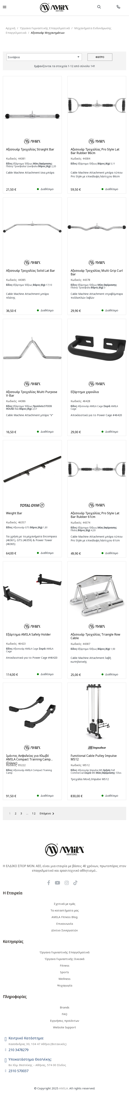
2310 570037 (18, 1071)
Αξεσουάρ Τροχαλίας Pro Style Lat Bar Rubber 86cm (95, 151)
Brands (64, 1007)
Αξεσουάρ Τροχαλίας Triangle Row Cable (95, 636)
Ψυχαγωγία (64, 985)
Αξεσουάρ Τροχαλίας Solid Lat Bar (30, 270)
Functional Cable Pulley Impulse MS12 (94, 757)
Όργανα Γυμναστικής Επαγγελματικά (64, 952)
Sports (64, 972)
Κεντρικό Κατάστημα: (26, 1038)
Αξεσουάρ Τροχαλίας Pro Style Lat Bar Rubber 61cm (95, 515)
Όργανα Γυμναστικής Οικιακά (64, 959)
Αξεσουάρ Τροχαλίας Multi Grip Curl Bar (97, 272)
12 (34, 813)
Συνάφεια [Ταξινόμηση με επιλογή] (44, 57)
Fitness (64, 965)
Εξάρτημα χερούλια (85, 392)
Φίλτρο (99, 57)
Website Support (64, 1027)
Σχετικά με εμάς (64, 904)
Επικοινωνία (64, 923)
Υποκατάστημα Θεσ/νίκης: (30, 1059)
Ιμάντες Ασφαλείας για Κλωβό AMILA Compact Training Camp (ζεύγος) (28, 757)
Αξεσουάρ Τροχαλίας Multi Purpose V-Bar (31, 393)
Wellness (64, 979)
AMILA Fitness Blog (64, 917)
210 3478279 (18, 1049)
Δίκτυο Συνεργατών (64, 930)
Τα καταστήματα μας (64, 910)
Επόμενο (48, 813)
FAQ (64, 1014)
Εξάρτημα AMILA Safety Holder (28, 634)
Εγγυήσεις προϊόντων (64, 1020)
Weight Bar (14, 513)
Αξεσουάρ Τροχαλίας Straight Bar (30, 149)
